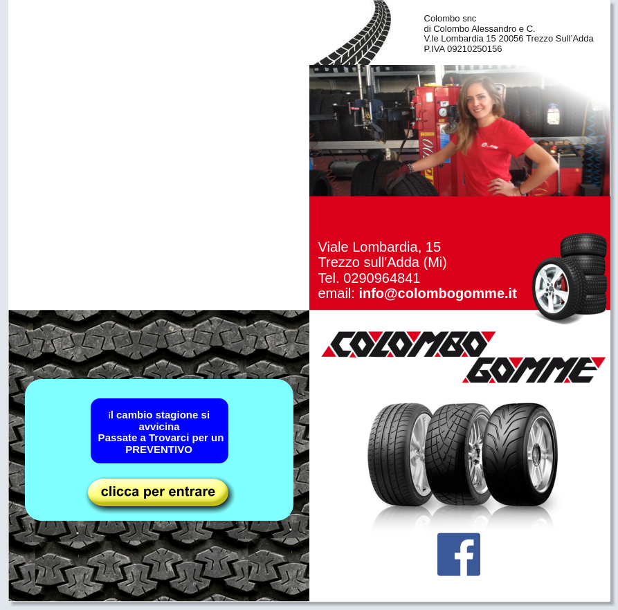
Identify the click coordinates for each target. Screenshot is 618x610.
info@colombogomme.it (437, 293)
